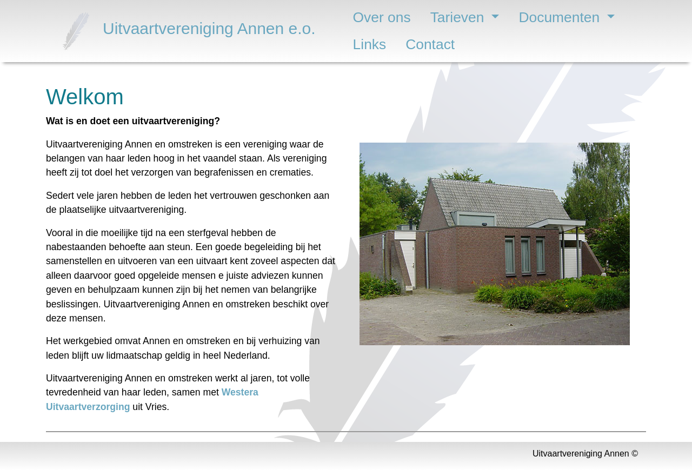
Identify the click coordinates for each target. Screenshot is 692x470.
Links (370, 44)
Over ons (382, 17)
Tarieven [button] (459, 17)
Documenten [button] (560, 17)
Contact (430, 44)
